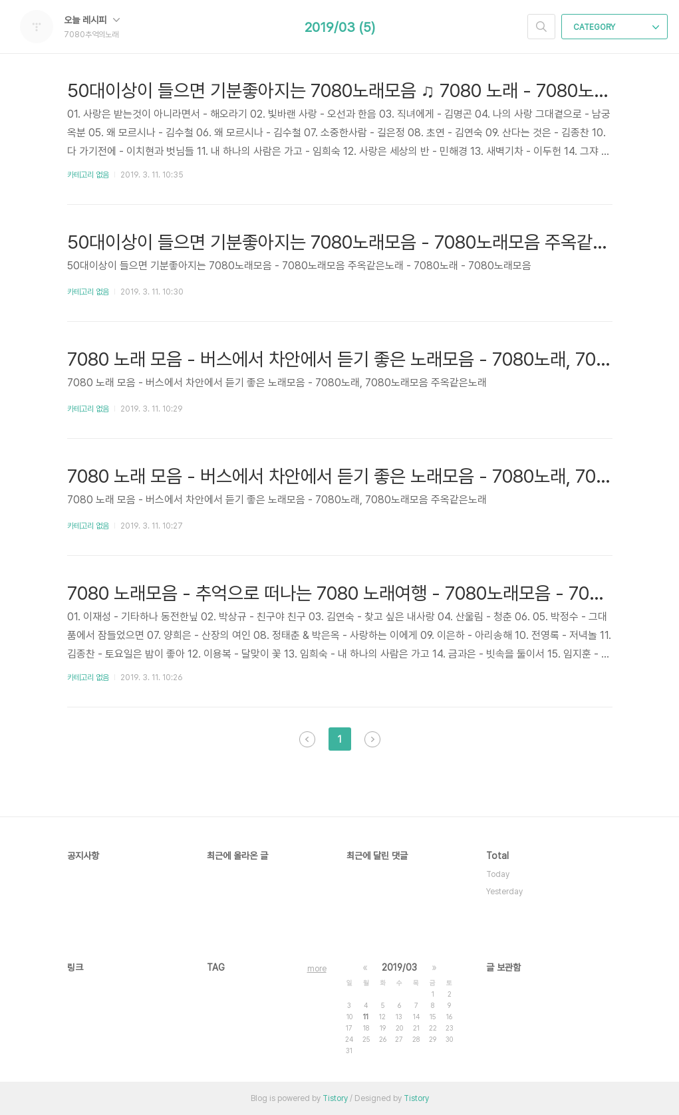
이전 (307, 739)
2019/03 (399, 967)
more (317, 968)
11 (365, 1017)
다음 (372, 739)
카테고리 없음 (88, 175)
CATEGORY (616, 27)
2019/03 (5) (340, 27)
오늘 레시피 (92, 20)
